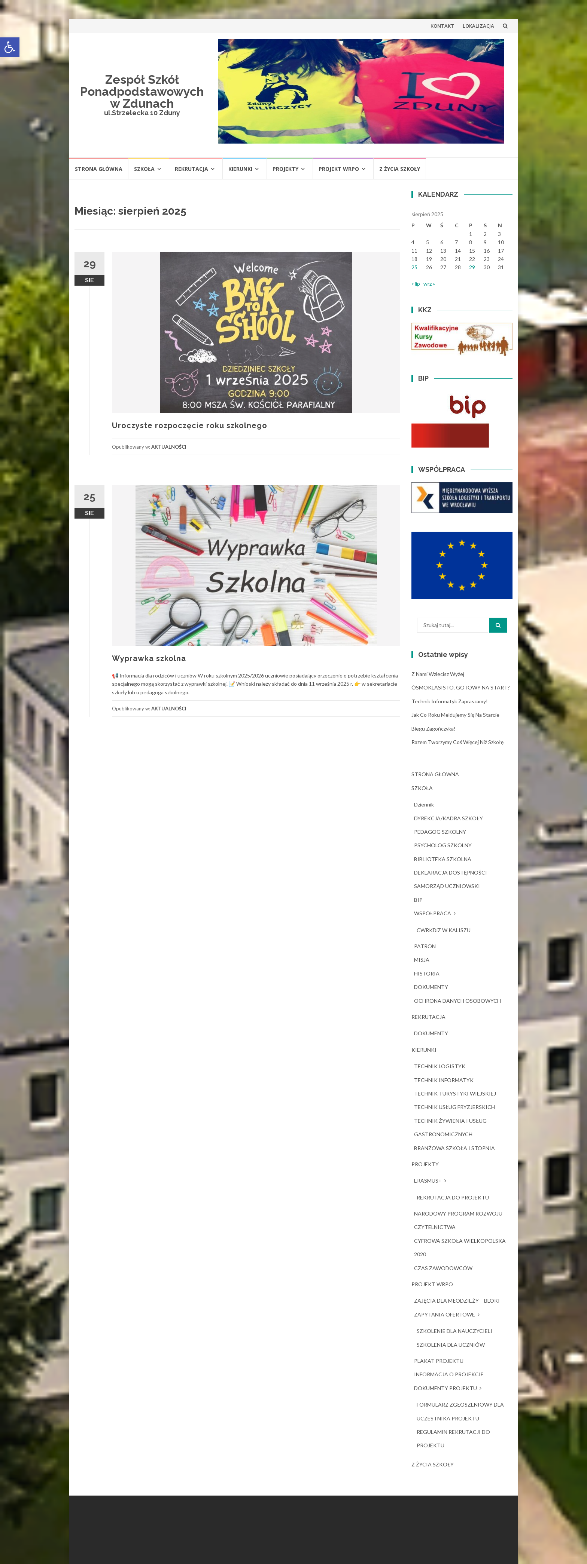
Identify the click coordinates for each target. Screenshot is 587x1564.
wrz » (429, 283)
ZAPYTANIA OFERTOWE (444, 1314)
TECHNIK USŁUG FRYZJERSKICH (454, 1107)
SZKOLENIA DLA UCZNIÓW (451, 1345)
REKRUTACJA (191, 168)
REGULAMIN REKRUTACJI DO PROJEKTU (453, 1438)
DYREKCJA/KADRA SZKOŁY (448, 818)
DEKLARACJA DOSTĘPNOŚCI (450, 872)
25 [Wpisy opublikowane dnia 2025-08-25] (414, 267)
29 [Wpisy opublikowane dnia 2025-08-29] (472, 267)
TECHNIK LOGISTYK (439, 1066)
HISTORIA (427, 973)
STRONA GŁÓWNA (98, 168)
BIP (418, 900)
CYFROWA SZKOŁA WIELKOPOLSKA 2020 (460, 1247)
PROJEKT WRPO (339, 168)
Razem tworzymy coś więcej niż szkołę (457, 742)
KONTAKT (442, 25)
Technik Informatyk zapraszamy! (449, 701)
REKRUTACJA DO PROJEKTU (453, 1197)
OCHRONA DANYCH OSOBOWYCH (457, 1001)
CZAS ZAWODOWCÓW (443, 1268)
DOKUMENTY (431, 987)
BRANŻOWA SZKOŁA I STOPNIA (454, 1148)
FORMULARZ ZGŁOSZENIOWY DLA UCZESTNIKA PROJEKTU (460, 1411)
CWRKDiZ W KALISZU (444, 930)
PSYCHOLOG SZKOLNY (443, 845)
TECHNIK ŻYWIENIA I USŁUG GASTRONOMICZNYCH (450, 1127)
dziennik (424, 804)
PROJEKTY (285, 168)
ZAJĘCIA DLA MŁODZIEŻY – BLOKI (457, 1300)
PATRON (425, 946)
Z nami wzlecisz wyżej (437, 674)
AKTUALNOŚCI (168, 447)
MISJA (421, 959)
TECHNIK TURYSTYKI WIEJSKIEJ (455, 1093)
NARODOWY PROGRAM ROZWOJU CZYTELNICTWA (458, 1220)
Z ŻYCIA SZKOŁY (399, 168)
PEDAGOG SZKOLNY (440, 832)
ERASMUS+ (428, 1180)
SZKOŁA (144, 168)
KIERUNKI (240, 168)
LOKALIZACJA (478, 25)
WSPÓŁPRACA (432, 913)
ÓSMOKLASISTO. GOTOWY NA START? (460, 687)
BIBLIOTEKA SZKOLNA (442, 859)
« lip (415, 283)
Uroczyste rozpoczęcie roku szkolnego (189, 425)
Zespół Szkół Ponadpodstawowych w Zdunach (142, 91)
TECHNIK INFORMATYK (444, 1080)
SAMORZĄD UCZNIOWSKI (447, 886)
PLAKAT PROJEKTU (438, 1361)
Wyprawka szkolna (149, 658)
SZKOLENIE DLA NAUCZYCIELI (454, 1331)
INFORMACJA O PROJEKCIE (449, 1374)
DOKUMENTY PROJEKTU (445, 1388)
